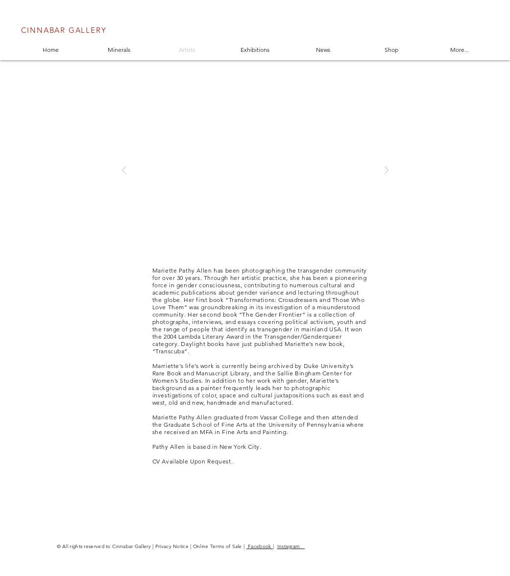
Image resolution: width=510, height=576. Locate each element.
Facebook (259, 546)
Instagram (291, 546)
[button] (255, 170)
